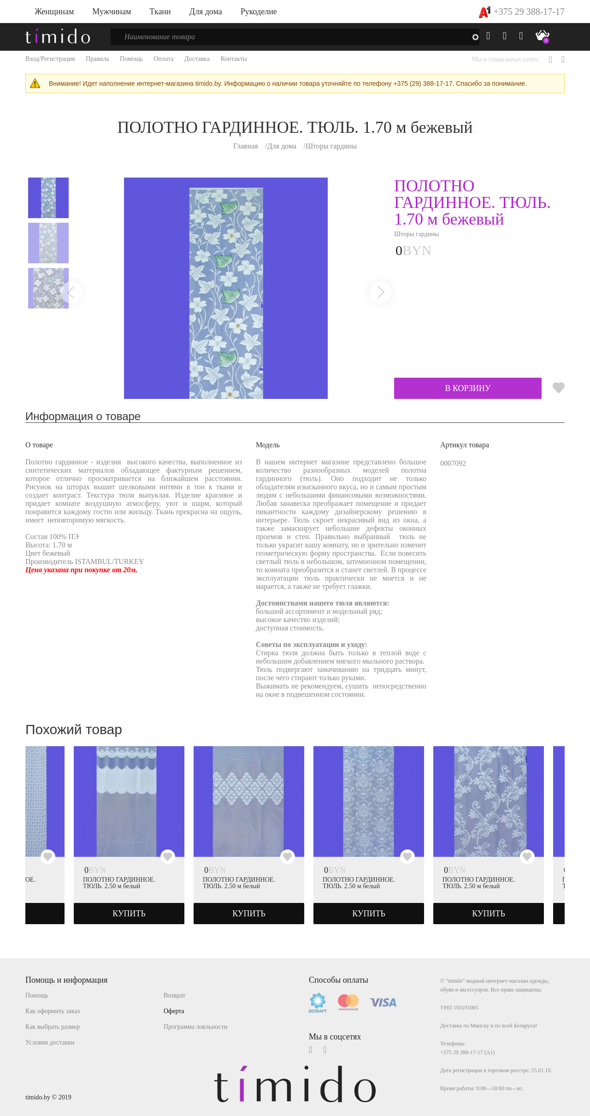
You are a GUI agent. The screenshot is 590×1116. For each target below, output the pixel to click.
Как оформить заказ (52, 1011)
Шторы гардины (331, 146)
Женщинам (54, 11)
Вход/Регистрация (50, 58)
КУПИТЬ (129, 913)
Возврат (174, 995)
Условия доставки (50, 1042)
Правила (97, 58)
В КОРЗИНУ (467, 388)
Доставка (197, 58)
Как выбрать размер (52, 1026)
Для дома (205, 11)
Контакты (233, 58)
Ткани (160, 11)
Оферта (174, 1011)
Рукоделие (259, 11)
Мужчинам (111, 11)
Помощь (131, 58)
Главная (245, 146)
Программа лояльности (196, 1026)
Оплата (163, 58)
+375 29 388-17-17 (521, 11)
